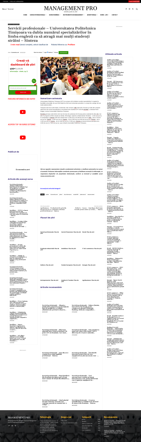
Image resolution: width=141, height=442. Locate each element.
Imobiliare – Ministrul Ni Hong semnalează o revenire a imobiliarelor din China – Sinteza (114, 260)
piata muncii (83, 194)
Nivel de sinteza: (38, 52)
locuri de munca (67, 194)
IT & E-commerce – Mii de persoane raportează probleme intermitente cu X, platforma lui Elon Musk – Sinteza (115, 209)
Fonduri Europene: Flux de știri (71, 265)
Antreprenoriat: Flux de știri (49, 280)
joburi (60, 194)
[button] (137, 9)
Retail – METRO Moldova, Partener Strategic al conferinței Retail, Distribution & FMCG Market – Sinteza (115, 251)
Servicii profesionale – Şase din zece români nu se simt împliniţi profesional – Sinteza (55, 354)
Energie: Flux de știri (88, 265)
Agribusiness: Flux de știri (90, 280)
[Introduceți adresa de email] (22, 88)
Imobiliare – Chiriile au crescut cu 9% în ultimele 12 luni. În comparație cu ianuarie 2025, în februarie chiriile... (18, 258)
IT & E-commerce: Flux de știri (92, 248)
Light (45, 52)
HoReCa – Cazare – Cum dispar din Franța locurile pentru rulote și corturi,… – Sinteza (89, 208)
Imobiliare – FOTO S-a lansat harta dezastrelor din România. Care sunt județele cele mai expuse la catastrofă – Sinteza (19, 213)
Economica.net (15, 52)
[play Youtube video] (23, 112)
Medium (50, 52)
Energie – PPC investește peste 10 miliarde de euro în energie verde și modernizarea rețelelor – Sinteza (115, 84)
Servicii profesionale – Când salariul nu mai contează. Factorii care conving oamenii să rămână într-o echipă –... (55, 402)
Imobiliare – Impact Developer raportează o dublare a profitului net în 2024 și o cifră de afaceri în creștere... (18, 327)
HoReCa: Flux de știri (46, 265)
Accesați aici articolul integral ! (50, 188)
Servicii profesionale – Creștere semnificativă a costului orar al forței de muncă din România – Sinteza (85, 401)
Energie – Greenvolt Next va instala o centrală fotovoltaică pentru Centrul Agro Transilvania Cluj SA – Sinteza (115, 229)
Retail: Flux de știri (88, 232)
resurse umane (90, 194)
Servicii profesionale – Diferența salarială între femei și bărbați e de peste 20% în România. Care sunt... (54, 331)
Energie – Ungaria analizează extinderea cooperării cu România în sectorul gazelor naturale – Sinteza (115, 140)
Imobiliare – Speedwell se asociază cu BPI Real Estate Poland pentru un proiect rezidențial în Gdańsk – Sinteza (115, 219)
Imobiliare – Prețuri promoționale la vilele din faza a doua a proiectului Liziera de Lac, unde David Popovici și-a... (18, 247)
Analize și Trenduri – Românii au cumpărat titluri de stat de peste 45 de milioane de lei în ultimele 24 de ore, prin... (115, 74)
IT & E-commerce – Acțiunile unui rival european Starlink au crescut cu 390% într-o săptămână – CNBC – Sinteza (114, 240)
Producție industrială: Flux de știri (49, 249)
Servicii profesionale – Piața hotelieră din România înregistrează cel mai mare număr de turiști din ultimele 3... (56, 377)
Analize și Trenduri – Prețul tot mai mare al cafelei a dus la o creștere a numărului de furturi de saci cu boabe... (115, 105)
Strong (56, 52)
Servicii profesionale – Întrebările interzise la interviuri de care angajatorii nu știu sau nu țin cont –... (85, 354)
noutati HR (75, 194)
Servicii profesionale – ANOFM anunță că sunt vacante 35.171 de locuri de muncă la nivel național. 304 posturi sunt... (18, 269)
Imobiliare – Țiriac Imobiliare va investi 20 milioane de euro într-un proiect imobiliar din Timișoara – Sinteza (114, 130)
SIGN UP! (23, 92)
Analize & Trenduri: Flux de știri (70, 280)
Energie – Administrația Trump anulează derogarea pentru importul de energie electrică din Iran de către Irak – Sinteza (115, 341)
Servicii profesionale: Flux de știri (49, 232)
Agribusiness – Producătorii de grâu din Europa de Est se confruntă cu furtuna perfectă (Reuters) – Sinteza (53, 209)
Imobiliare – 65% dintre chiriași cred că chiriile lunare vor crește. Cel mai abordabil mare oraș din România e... (18, 338)
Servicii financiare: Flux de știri (71, 232)
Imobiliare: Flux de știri (68, 248)
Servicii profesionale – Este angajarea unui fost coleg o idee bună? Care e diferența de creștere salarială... (85, 331)
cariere (47, 194)
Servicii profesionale (14, 24)
